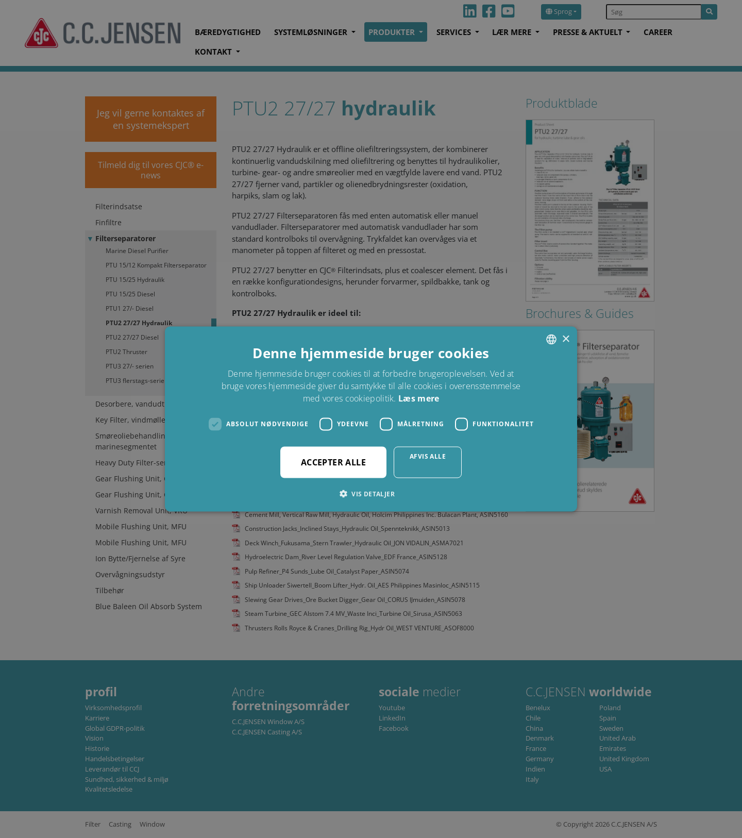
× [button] (565, 339)
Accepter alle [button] (333, 461)
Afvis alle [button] (428, 455)
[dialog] (371, 419)
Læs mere (418, 398)
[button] (371, 493)
